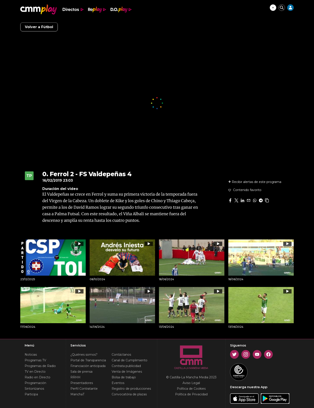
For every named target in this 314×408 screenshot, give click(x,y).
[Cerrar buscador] (281, 7)
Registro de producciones (131, 389)
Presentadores (81, 383)
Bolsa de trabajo (124, 377)
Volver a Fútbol (39, 27)
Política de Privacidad (191, 394)
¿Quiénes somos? (83, 355)
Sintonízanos (34, 389)
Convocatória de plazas (129, 394)
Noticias (31, 355)
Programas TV (35, 360)
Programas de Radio (40, 366)
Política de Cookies (191, 389)
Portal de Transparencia (88, 360)
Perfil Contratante (84, 389)
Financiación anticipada (88, 366)
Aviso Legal (191, 383)
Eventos (118, 383)
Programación (35, 383)
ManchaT (77, 394)
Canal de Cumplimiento (129, 360)
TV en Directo (35, 372)
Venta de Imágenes (127, 372)
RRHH (75, 377)
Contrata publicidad (126, 366)
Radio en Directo (37, 377)
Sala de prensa (81, 372)
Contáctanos (121, 355)
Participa (31, 394)
